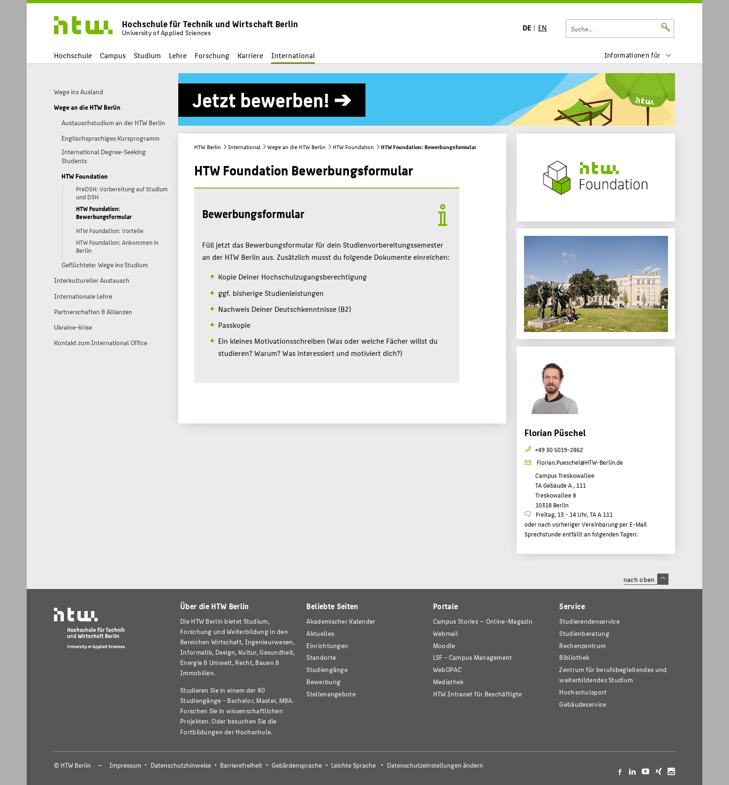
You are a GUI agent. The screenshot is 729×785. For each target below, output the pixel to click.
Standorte (321, 657)
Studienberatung (584, 633)
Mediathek (448, 682)
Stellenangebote (330, 694)
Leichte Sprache (353, 765)
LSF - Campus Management (472, 657)
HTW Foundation (353, 147)
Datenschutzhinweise (181, 765)
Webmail (445, 633)
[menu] (638, 55)
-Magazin (482, 621)
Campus (113, 55)
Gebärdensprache (297, 765)
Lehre (178, 55)
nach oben (645, 579)
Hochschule (73, 55)
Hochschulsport (583, 692)
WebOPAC (447, 669)
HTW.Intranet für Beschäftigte (477, 694)
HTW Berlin (207, 147)
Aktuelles (320, 633)
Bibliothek (574, 657)
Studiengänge (327, 669)
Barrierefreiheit (241, 765)
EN (542, 27)
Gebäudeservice (582, 704)
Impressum (125, 765)
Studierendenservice (589, 621)
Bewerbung (323, 682)
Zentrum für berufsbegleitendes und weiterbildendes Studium (613, 674)
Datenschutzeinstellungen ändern (435, 765)
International (293, 55)
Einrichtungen (327, 645)
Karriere (250, 55)
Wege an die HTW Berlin (296, 147)
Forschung (212, 55)
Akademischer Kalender (340, 621)
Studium (147, 55)
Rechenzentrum (582, 645)
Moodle (444, 645)
